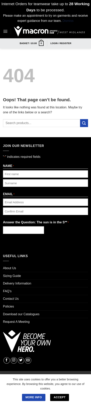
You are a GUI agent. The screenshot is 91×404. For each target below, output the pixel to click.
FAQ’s (7, 291)
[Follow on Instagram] (14, 360)
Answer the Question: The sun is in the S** (36, 223)
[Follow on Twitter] (21, 360)
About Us (9, 268)
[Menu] (5, 31)
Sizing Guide (12, 276)
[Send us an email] (28, 360)
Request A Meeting (16, 321)
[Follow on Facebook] (6, 360)
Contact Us (11, 298)
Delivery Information (17, 283)
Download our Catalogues (21, 314)
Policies (8, 306)
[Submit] (84, 123)
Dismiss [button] (68, 20)
